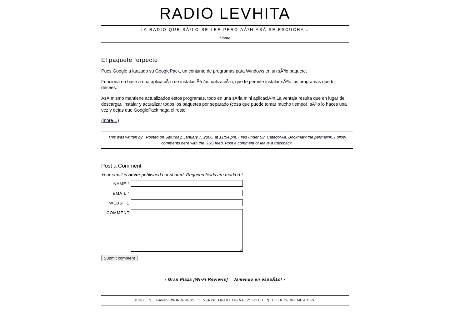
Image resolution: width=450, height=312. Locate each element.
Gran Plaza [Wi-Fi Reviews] (198, 279)
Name (119, 183)
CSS (310, 300)
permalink (323, 137)
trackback (283, 143)
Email (119, 193)
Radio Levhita (225, 13)
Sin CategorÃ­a (273, 137)
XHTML (296, 300)
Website (119, 203)
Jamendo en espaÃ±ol (257, 279)
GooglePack (167, 70)
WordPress (183, 300)
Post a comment (239, 143)
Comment (118, 212)
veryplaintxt (217, 300)
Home (225, 38)
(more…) (110, 120)
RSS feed (213, 143)
